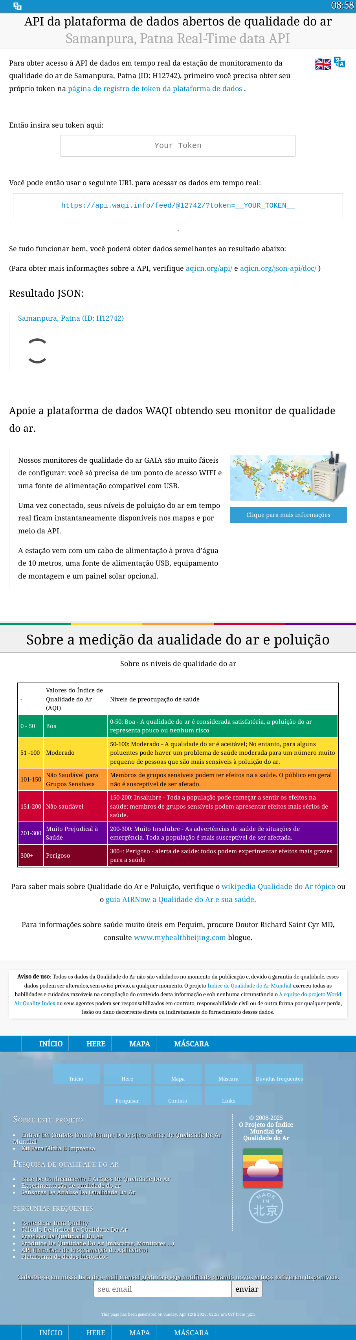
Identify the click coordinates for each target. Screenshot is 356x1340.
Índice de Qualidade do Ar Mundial (250, 985)
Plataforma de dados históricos (64, 1256)
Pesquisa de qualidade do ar (66, 1164)
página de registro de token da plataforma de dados (155, 88)
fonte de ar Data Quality (54, 1223)
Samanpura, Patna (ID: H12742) (71, 318)
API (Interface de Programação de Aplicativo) (84, 1250)
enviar (247, 1289)
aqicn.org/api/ (209, 268)
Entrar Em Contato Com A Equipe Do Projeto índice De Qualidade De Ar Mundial (117, 1138)
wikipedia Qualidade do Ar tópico (279, 886)
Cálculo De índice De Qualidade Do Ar (74, 1229)
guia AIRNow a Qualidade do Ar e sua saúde (180, 899)
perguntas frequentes (53, 1208)
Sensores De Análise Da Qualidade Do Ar (78, 1192)
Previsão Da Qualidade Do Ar (62, 1236)
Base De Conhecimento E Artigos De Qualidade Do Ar (95, 1179)
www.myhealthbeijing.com (181, 937)
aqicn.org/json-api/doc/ (278, 268)
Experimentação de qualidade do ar (71, 1185)
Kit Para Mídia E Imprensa (58, 1148)
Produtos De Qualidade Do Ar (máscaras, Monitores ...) (97, 1243)
